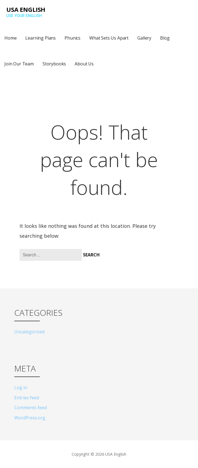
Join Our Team (19, 64)
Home (10, 38)
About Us (84, 64)
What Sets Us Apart (109, 38)
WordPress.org (29, 418)
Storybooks (54, 64)
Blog (164, 38)
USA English (25, 9)
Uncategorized (29, 332)
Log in (20, 387)
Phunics (72, 38)
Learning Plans (40, 38)
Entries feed (26, 398)
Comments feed (30, 408)
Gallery (144, 38)
